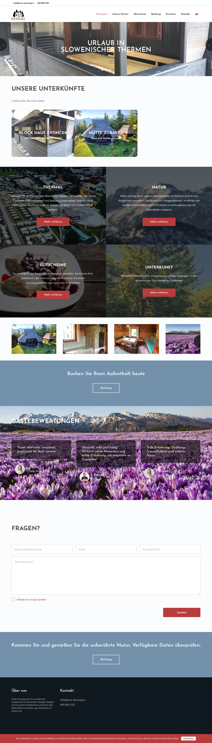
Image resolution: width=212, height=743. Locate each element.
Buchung (156, 14)
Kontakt (185, 14)
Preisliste (171, 14)
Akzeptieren (188, 738)
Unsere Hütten (120, 14)
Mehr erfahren (53, 222)
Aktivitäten (140, 14)
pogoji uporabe (38, 598)
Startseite (101, 14)
